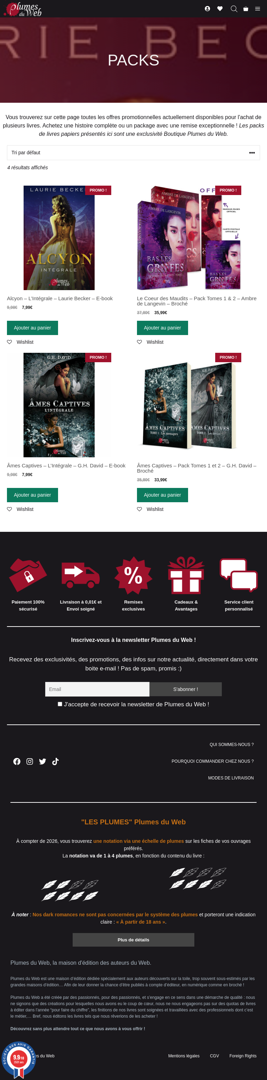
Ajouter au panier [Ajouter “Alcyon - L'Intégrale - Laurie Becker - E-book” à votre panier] (32, 328)
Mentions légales (184, 1056)
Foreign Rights (243, 1056)
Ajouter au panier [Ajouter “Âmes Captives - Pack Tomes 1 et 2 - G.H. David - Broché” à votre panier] (162, 495)
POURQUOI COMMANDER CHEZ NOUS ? (213, 761)
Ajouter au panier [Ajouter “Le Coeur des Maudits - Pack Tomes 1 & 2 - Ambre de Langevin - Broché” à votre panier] (162, 328)
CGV (214, 1056)
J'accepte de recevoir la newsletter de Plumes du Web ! (133, 704)
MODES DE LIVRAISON (231, 778)
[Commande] (133, 152)
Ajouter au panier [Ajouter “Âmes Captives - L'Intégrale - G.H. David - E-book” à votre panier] (32, 495)
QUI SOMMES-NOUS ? (232, 744)
